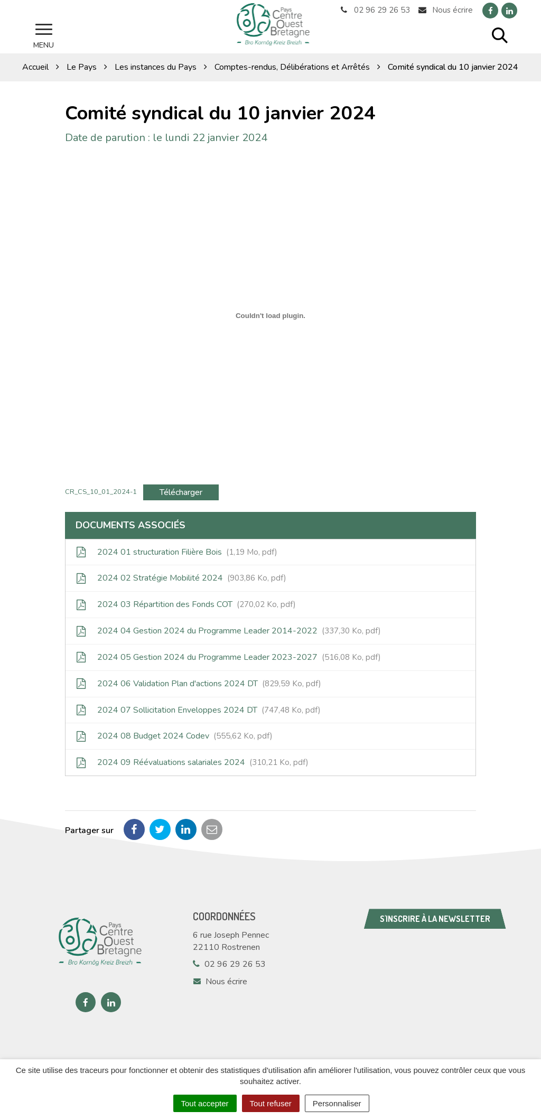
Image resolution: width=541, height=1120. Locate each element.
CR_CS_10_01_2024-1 (101, 491)
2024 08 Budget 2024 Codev (174, 735)
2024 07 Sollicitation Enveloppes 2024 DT (198, 709)
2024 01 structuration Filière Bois (176, 551)
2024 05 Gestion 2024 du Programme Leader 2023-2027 (228, 656)
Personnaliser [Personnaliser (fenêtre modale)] (337, 1103)
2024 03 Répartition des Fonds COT (186, 604)
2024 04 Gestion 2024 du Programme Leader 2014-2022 (228, 630)
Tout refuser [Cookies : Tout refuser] (271, 1103)
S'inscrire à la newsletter (435, 918)
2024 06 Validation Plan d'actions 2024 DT (198, 682)
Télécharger (181, 491)
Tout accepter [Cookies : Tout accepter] (205, 1103)
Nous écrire (220, 981)
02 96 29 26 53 (229, 963)
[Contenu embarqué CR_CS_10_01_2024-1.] (270, 314)
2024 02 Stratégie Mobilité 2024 (181, 577)
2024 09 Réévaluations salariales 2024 (192, 762)
